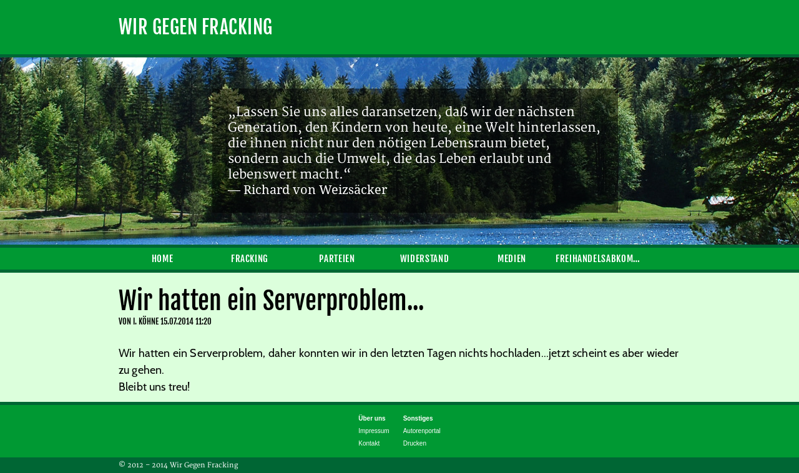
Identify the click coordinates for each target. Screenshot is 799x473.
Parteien (337, 259)
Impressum (373, 430)
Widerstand (424, 259)
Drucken (414, 443)
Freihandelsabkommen (599, 259)
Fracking (249, 259)
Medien (512, 259)
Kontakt (369, 443)
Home (163, 259)
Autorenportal (422, 430)
